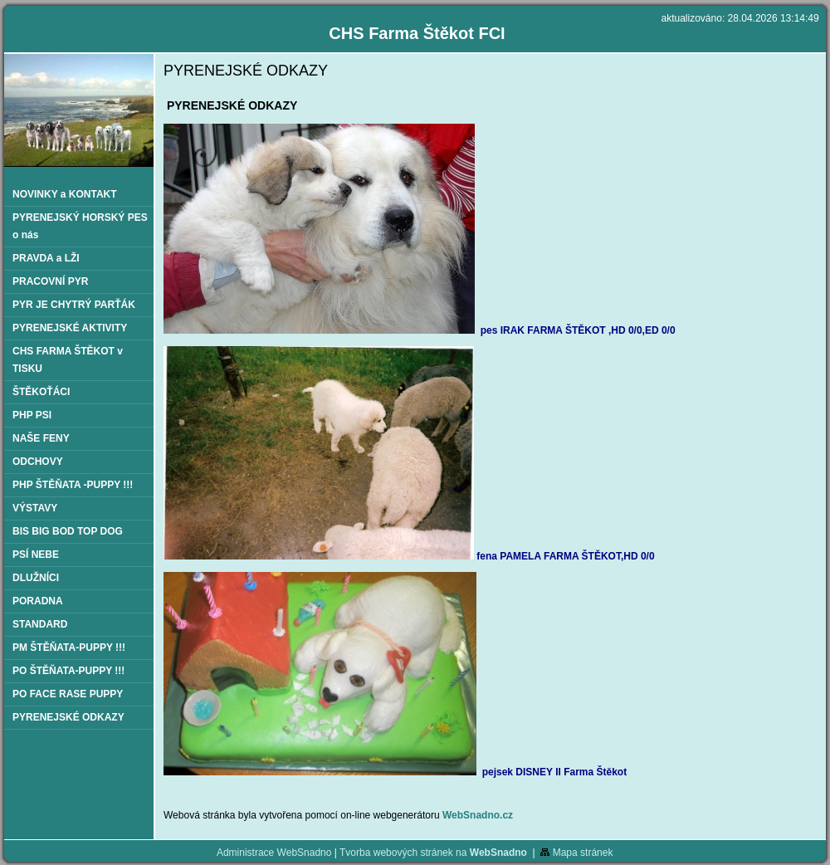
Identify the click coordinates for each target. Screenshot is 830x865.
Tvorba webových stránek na (433, 852)
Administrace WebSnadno (274, 852)
